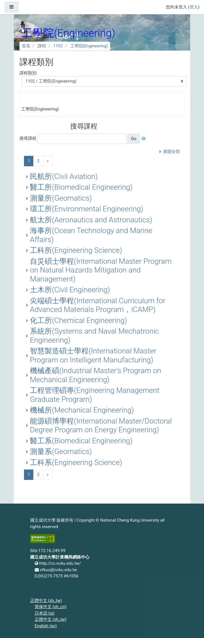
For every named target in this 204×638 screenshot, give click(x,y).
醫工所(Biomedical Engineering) (81, 187)
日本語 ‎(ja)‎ (45, 613)
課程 (42, 45)
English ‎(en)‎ (46, 625)
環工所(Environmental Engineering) (86, 209)
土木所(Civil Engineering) (70, 289)
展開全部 (171, 151)
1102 (58, 45)
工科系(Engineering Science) (76, 462)
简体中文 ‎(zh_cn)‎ (51, 606)
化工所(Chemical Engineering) (78, 320)
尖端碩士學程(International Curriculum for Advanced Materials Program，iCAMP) (97, 305)
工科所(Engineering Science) (76, 250)
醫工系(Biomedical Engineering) (81, 441)
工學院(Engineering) (89, 45)
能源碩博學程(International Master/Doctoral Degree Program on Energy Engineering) (101, 425)
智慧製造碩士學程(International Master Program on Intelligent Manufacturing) (93, 355)
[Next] (47, 161)
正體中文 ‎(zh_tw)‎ (46, 600)
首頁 (26, 45)
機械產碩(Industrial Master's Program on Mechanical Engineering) (95, 375)
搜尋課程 (27, 138)
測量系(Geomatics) (61, 451)
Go (133, 138)
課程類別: (28, 73)
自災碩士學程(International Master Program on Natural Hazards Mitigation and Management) (101, 270)
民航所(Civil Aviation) (64, 176)
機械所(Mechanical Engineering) (82, 410)
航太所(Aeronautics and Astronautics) (91, 220)
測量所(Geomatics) (61, 198)
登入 (194, 7)
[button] (144, 138)
